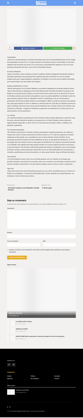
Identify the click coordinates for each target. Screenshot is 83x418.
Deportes (10, 379)
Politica (33, 376)
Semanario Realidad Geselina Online (20, 412)
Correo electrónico (13, 242)
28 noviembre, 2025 (21, 332)
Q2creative (42, 412)
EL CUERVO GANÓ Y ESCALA (24, 322)
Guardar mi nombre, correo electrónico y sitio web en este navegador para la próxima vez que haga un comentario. (39, 251)
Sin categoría (35, 379)
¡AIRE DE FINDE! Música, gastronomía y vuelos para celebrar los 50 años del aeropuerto (40, 337)
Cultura (9, 376)
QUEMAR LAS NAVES (22, 329)
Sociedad (57, 376)
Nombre (10, 233)
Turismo (56, 379)
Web (44, 241)
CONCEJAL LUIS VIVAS (15, 314)
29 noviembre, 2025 (14, 316)
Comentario (11, 209)
